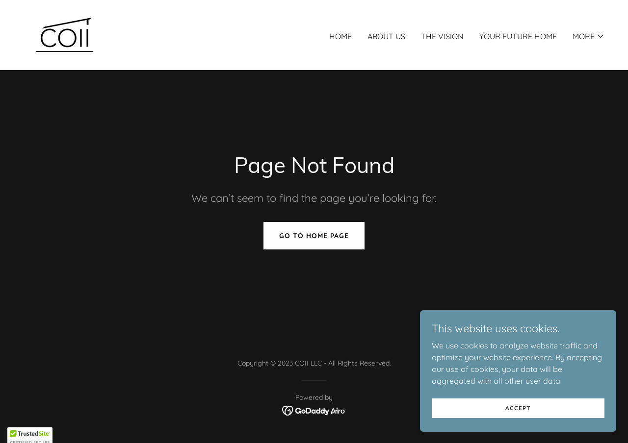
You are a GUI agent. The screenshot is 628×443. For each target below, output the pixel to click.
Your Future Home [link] (518, 36)
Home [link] (340, 36)
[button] (588, 36)
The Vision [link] (442, 36)
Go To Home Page (314, 235)
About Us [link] (386, 36)
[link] (64, 34)
